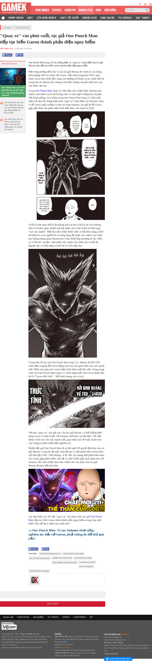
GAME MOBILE (42, 9)
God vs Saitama (86, 566)
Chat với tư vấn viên (118, 659)
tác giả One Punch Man (39, 558)
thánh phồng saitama (39, 571)
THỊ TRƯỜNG (38, 617)
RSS (91, 617)
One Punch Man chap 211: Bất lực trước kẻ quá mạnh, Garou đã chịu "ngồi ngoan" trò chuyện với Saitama (14, 124)
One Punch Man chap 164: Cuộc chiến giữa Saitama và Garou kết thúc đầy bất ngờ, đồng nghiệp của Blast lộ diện (14, 107)
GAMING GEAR (89, 17)
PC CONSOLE (53, 617)
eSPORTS (57, 9)
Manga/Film (22, 27)
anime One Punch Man (62, 558)
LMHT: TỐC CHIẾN (69, 17)
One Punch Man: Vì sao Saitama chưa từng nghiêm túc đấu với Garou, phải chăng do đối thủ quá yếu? (66, 534)
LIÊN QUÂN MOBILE (47, 17)
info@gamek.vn (65, 647)
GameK (7, 27)
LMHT (30, 17)
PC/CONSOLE (125, 17)
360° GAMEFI (143, 17)
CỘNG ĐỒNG (110, 9)
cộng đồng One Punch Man (64, 562)
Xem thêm (52, 604)
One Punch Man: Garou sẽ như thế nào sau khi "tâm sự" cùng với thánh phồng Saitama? (13, 91)
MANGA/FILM (85, 9)
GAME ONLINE (107, 17)
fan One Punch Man (83, 558)
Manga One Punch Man (73, 554)
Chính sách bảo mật (111, 653)
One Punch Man (43, 90)
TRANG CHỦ (8, 617)
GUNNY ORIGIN (16, 17)
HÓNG (98, 9)
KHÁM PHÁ (70, 9)
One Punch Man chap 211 (50, 554)
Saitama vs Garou (87, 562)
